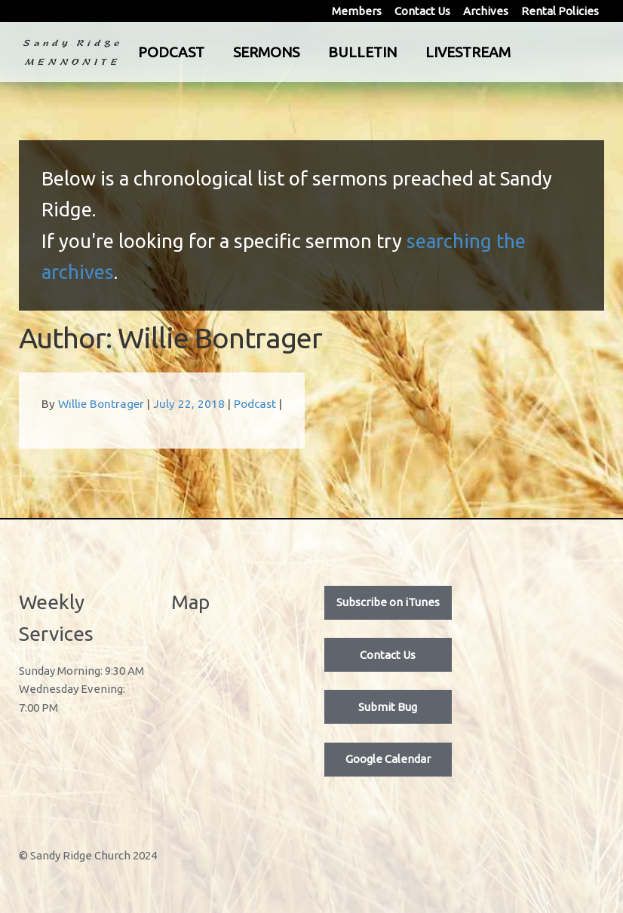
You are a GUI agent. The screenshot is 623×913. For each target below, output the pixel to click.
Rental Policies (560, 11)
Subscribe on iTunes (388, 602)
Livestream (517, 52)
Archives (485, 11)
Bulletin (412, 52)
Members (357, 11)
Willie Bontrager (101, 403)
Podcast (221, 52)
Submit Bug (387, 706)
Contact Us (422, 11)
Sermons (316, 52)
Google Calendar (388, 758)
